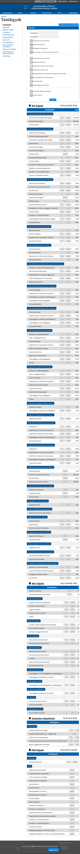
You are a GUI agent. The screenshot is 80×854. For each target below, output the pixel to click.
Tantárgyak (7, 25)
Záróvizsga (6, 56)
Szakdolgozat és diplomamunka (8, 52)
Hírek (20, 13)
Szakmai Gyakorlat (9, 49)
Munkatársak (46, 13)
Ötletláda (21, 843)
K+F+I (60, 13)
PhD (75, 106)
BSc (62, 583)
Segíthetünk (73, 13)
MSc (62, 106)
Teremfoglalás (8, 42)
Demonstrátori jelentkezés (8, 46)
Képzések (6, 27)
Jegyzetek (6, 40)
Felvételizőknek (8, 35)
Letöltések (6, 32)
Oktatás (33, 13)
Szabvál (68, 106)
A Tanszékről (7, 13)
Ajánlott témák (8, 30)
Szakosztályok (8, 37)
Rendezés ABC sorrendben (69, 25)
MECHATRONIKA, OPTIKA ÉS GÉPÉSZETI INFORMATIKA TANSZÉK (44, 7)
